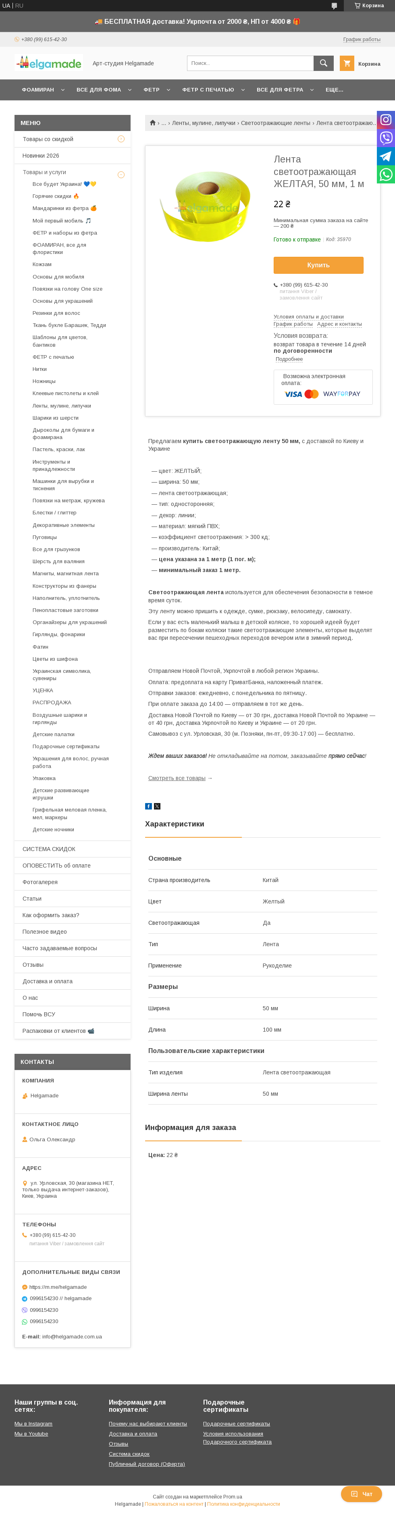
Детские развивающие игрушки (61, 794)
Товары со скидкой (48, 139)
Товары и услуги (44, 172)
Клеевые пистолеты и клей (66, 393)
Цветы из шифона (55, 659)
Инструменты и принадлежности (54, 465)
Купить (319, 265)
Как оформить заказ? (51, 915)
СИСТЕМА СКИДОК (49, 849)
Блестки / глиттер (55, 513)
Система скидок (129, 1454)
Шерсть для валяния (59, 561)
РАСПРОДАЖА (52, 702)
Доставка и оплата (48, 981)
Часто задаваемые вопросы (60, 948)
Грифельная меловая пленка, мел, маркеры (70, 813)
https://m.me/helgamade (58, 1287)
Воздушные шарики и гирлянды (60, 718)
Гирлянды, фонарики (59, 634)
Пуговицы (45, 537)
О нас (30, 998)
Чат (361, 1494)
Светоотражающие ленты (275, 123)
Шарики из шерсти (56, 418)
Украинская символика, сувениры (62, 674)
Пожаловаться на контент (174, 1504)
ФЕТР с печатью (53, 357)
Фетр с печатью (208, 90)
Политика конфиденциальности (243, 1504)
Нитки (40, 369)
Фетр (151, 90)
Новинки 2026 (41, 155)
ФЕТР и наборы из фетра (65, 233)
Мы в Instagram (33, 1424)
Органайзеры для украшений (70, 622)
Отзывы (33, 964)
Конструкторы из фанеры (64, 586)
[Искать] (324, 63)
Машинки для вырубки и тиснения (63, 484)
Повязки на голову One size (67, 289)
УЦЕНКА (43, 690)
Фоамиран (38, 90)
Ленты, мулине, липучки (203, 123)
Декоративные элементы (64, 525)
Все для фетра (280, 90)
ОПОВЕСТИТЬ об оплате (57, 865)
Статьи (32, 898)
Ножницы (44, 381)
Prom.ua (232, 1497)
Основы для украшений (63, 301)
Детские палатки (54, 734)
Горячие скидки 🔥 (56, 196)
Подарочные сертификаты (66, 746)
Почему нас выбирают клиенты (148, 1424)
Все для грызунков (56, 549)
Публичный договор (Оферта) (147, 1464)
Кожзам (42, 264)
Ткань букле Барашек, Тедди (69, 325)
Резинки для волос (56, 313)
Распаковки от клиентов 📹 (58, 1031)
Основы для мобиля (58, 277)
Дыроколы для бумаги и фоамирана (63, 433)
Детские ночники (53, 829)
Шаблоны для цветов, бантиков (60, 341)
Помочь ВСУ (39, 1014)
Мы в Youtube (31, 1434)
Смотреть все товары (177, 778)
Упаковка (44, 778)
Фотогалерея (40, 882)
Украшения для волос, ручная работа (71, 762)
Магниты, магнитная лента (66, 573)
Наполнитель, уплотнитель (66, 598)
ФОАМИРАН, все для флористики (59, 248)
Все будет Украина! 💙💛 (64, 184)
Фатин (40, 647)
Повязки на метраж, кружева (69, 500)
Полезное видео (45, 931)
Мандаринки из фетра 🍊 (65, 208)
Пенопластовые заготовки (65, 610)
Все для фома (99, 90)
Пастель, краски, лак (59, 449)
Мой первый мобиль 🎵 (62, 221)
